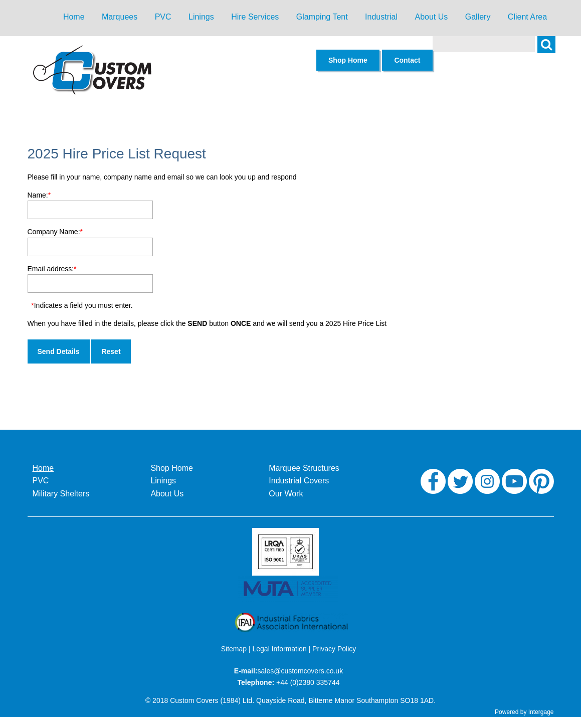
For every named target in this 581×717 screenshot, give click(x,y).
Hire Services (255, 17)
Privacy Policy (334, 649)
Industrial (381, 17)
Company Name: (55, 232)
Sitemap (234, 649)
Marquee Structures (304, 468)
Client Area (527, 17)
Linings (201, 17)
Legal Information (280, 649)
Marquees (119, 17)
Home (74, 17)
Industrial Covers (299, 480)
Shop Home (171, 468)
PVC (163, 17)
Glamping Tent (322, 17)
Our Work (286, 493)
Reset (110, 351)
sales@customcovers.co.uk (300, 671)
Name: (39, 195)
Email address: (52, 269)
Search (551, 50)
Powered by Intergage (524, 711)
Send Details (59, 351)
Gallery (478, 17)
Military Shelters (61, 493)
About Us (431, 17)
